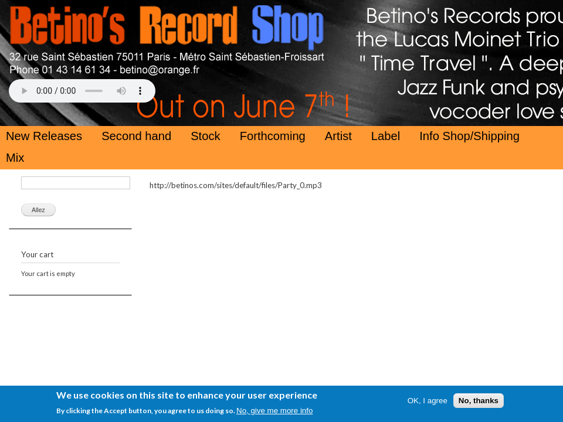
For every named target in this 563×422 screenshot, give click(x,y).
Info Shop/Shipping (469, 136)
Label (385, 136)
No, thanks (478, 403)
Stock (206, 136)
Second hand (136, 136)
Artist (338, 136)
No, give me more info (274, 413)
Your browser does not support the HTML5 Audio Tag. (82, 91)
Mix (15, 157)
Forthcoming (273, 136)
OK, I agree (427, 403)
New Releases (44, 136)
